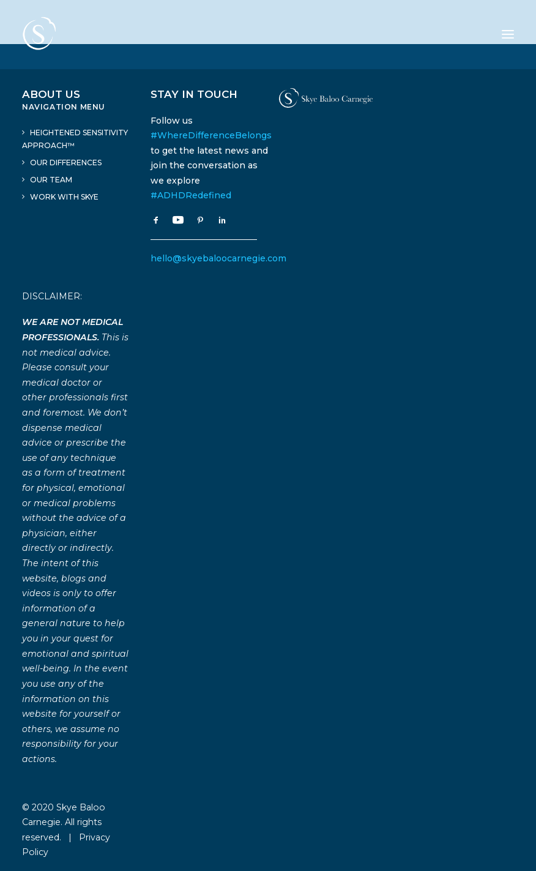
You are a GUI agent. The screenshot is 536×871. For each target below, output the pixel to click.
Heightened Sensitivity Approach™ (75, 139)
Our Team (51, 179)
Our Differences (66, 162)
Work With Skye (64, 196)
